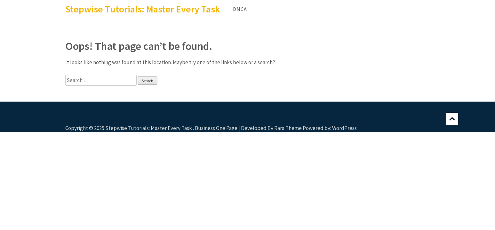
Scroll (452, 119)
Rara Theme (288, 128)
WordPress (344, 128)
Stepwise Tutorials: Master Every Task (142, 9)
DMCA (240, 9)
